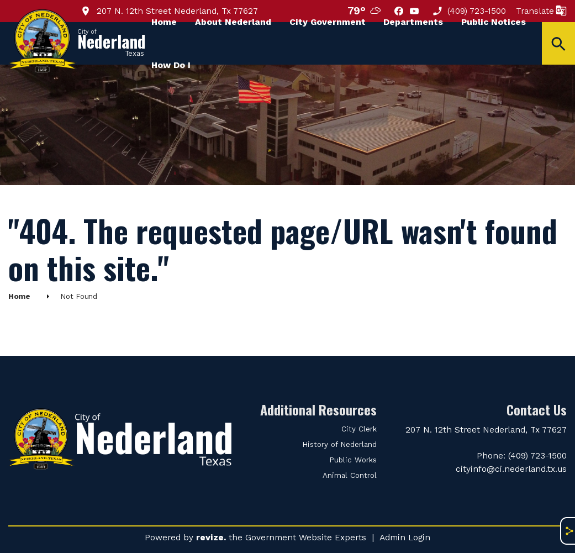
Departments (413, 22)
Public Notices (493, 22)
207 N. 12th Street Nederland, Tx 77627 (486, 429)
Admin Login (404, 537)
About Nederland (233, 22)
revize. (211, 537)
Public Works (353, 460)
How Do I (171, 65)
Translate (541, 11)
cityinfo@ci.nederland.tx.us (511, 469)
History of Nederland (339, 444)
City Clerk (359, 429)
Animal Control (350, 475)
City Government (327, 22)
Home (164, 22)
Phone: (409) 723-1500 (522, 455)
